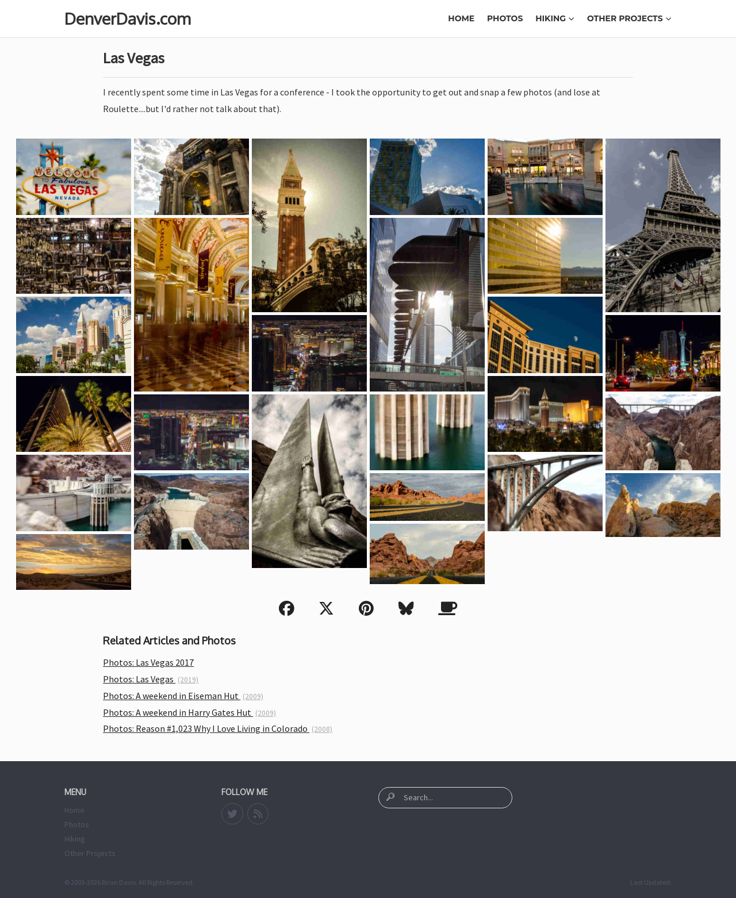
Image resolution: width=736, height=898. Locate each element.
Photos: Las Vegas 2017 (148, 662)
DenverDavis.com (127, 18)
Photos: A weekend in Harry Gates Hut (189, 712)
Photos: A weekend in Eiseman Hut (183, 695)
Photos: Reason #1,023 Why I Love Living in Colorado (217, 728)
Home (461, 18)
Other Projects (629, 18)
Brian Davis (119, 882)
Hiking (554, 18)
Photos (505, 18)
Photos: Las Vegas (150, 679)
